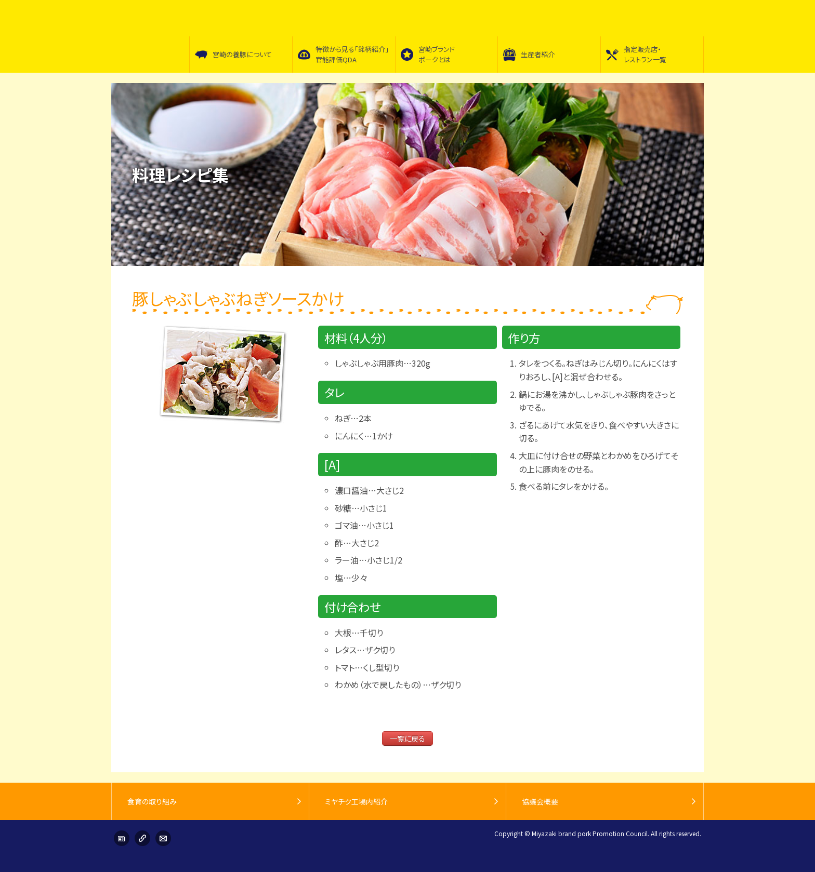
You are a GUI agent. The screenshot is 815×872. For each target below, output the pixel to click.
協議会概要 (540, 801)
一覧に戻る (407, 738)
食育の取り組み (152, 801)
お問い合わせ (163, 838)
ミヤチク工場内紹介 (356, 801)
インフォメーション (121, 838)
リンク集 (142, 838)
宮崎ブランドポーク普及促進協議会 (150, 36)
